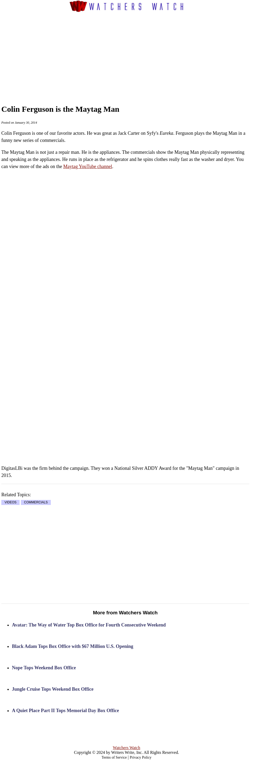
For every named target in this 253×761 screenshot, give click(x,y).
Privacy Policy (140, 757)
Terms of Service (114, 757)
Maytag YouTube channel (87, 166)
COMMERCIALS (36, 502)
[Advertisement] (136, 53)
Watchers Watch (126, 747)
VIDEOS (10, 502)
